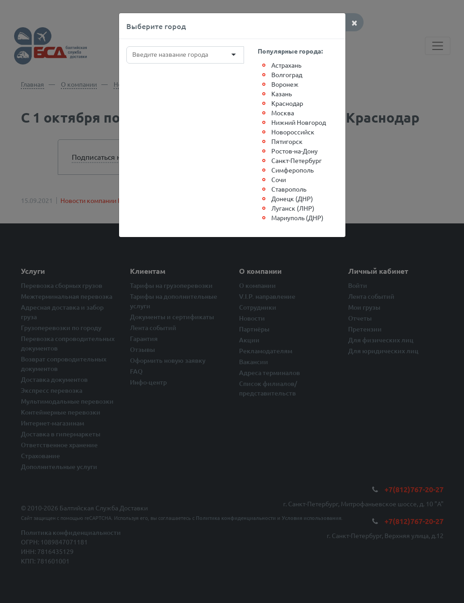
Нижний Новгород (298, 122)
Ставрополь (288, 189)
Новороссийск (292, 132)
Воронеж (285, 84)
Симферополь (292, 170)
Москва (282, 113)
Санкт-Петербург (296, 160)
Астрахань (286, 65)
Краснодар (287, 103)
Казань (281, 93)
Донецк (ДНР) (292, 198)
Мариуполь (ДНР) (297, 217)
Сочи (278, 179)
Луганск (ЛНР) (292, 208)
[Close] (354, 22)
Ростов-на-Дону (294, 151)
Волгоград (286, 74)
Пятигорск (287, 141)
